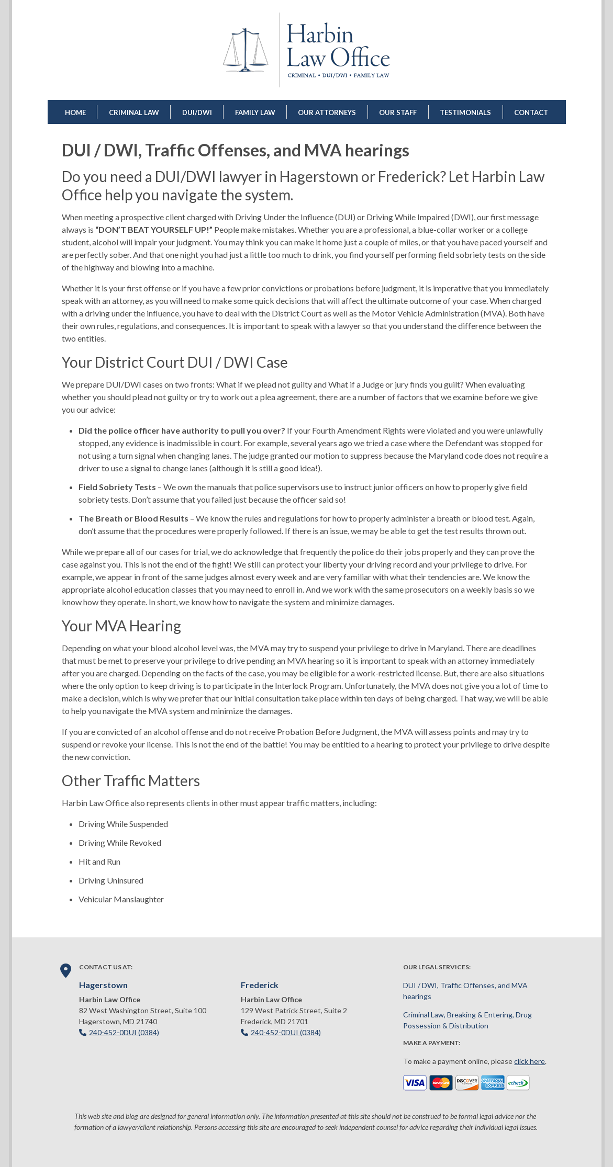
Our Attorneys (327, 112)
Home (75, 112)
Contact (531, 112)
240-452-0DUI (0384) (124, 1032)
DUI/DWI (197, 112)
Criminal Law (134, 112)
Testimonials (465, 112)
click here (529, 1061)
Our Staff (398, 112)
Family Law (255, 112)
